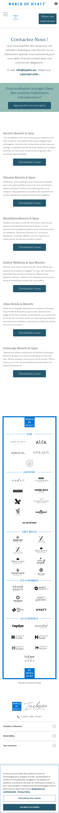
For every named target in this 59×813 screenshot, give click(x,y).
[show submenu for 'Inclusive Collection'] (54, 726)
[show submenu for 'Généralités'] (54, 736)
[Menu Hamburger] (5, 18)
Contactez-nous (29, 162)
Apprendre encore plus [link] (29, 105)
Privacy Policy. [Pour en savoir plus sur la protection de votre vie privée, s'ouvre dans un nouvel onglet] (23, 792)
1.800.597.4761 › (29, 74)
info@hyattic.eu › (27, 70)
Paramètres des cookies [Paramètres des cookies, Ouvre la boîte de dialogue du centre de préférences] (29, 798)
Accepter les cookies (29, 807)
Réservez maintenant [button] (47, 18)
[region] (29, 789)
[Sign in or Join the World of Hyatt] (56, 4)
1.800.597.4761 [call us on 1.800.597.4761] (31, 716)
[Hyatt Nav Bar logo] (28, 4)
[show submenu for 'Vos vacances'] (54, 745)
